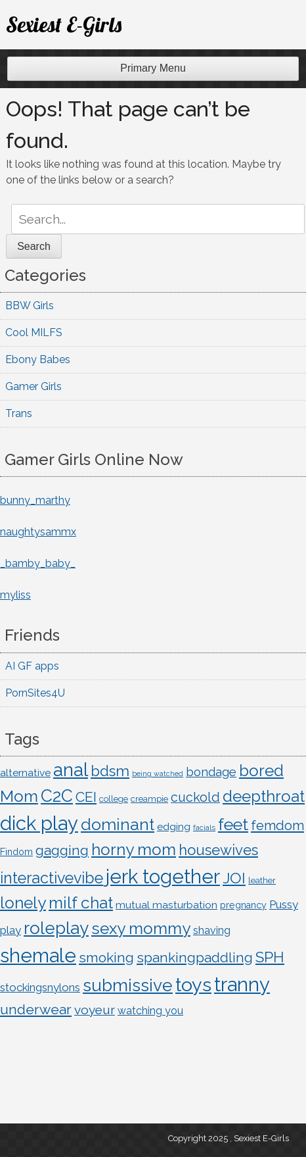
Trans (18, 413)
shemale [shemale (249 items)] (38, 955)
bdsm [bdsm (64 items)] (110, 770)
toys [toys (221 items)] (193, 984)
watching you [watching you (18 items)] (150, 1010)
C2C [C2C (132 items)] (57, 796)
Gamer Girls (33, 386)
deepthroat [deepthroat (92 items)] (264, 796)
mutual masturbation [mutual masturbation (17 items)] (166, 905)
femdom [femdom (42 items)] (277, 825)
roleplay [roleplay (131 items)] (56, 928)
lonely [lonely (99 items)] (23, 902)
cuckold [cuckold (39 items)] (195, 797)
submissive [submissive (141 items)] (128, 985)
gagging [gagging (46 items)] (62, 850)
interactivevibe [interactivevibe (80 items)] (51, 878)
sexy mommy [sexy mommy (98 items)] (140, 928)
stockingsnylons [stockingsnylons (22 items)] (40, 987)
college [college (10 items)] (113, 799)
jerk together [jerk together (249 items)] (163, 876)
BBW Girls (29, 305)
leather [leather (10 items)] (262, 880)
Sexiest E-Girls (63, 24)
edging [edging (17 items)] (173, 826)
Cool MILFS (33, 332)
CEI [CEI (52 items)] (86, 797)
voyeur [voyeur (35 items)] (94, 1009)
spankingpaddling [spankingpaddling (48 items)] (195, 957)
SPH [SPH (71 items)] (269, 957)
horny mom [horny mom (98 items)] (133, 849)
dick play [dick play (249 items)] (39, 823)
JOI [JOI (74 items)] (234, 878)
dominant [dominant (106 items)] (117, 824)
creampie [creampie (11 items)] (149, 798)
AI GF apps (32, 666)
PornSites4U (35, 693)
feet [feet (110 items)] (233, 824)
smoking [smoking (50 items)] (106, 957)
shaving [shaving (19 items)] (211, 930)
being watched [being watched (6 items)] (157, 773)
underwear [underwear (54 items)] (36, 1009)
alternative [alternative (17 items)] (25, 772)
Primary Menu (153, 68)
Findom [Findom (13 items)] (16, 852)
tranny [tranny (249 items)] (242, 984)
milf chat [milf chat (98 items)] (81, 902)
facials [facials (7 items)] (204, 827)
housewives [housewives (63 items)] (218, 849)
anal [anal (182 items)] (70, 769)
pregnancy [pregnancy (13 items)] (243, 905)
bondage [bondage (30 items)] (211, 772)
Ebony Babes (37, 359)
